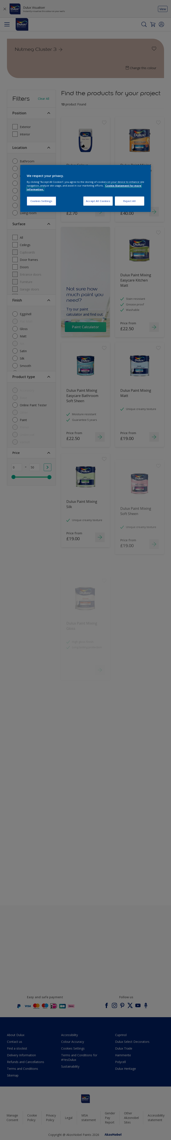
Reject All (129, 201)
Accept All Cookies (98, 201)
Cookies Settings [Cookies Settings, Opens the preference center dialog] (41, 201)
